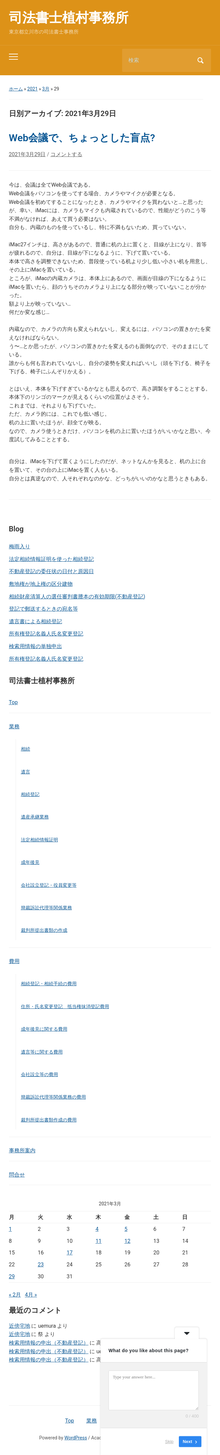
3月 (45, 88)
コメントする (66, 154)
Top (13, 702)
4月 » (31, 1295)
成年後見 (30, 862)
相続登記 (30, 794)
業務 (14, 726)
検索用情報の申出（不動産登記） (49, 1343)
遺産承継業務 (35, 816)
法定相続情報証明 (39, 839)
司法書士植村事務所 (68, 18)
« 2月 (15, 1295)
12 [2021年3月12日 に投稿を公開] (127, 1241)
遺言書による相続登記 (35, 621)
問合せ (17, 1175)
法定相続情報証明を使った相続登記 (51, 559)
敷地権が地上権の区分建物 (41, 584)
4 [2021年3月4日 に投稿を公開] (97, 1229)
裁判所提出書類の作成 (44, 930)
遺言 (25, 771)
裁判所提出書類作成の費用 (49, 1119)
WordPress (75, 1437)
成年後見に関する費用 (44, 1029)
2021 (32, 88)
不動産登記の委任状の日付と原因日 (51, 571)
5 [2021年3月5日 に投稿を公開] (125, 1229)
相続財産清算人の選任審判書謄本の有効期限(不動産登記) (77, 596)
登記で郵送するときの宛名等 (43, 609)
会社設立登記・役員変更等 (49, 885)
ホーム (16, 88)
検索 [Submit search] (200, 60)
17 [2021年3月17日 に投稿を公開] (70, 1252)
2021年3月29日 (27, 154)
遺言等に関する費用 (42, 1052)
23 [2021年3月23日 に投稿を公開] (41, 1264)
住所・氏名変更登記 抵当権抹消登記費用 (65, 1006)
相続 (25, 749)
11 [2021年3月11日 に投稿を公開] (99, 1241)
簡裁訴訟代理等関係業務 (46, 907)
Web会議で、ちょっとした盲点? (82, 138)
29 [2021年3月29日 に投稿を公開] (12, 1276)
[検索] (158, 60)
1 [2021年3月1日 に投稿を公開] (10, 1229)
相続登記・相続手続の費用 (49, 983)
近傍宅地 (19, 1326)
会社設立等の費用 (39, 1074)
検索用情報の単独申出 (35, 646)
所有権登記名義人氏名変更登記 (46, 634)
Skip (169, 1441)
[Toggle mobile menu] (13, 56)
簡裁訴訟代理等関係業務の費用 (53, 1097)
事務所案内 (22, 1150)
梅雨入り (19, 546)
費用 (14, 961)
